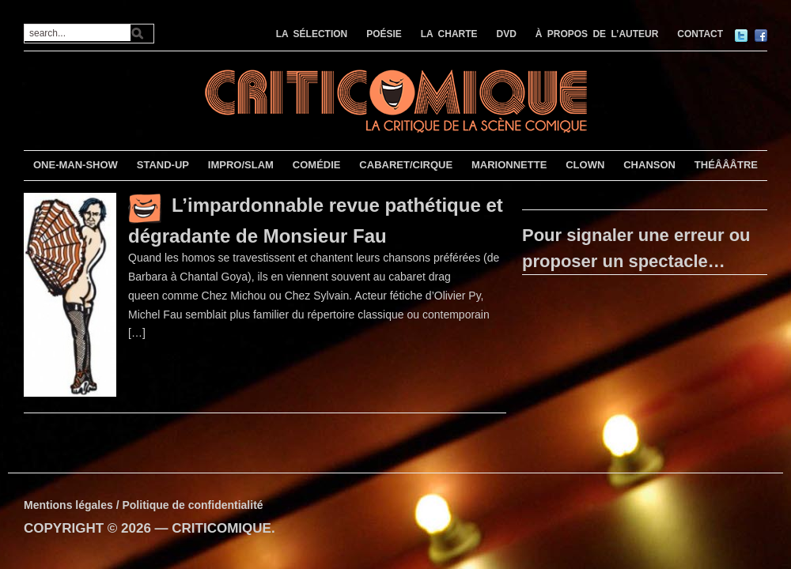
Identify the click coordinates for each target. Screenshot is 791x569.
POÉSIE (384, 34)
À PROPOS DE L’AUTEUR (597, 34)
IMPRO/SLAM (241, 165)
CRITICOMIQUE (221, 528)
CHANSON (649, 165)
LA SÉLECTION (312, 34)
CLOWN (585, 165)
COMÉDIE (317, 165)
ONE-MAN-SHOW (75, 165)
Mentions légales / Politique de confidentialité (143, 505)
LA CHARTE (449, 34)
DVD (507, 34)
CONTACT (700, 34)
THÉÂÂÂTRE (726, 165)
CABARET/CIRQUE (405, 165)
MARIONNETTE (509, 165)
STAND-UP (163, 165)
